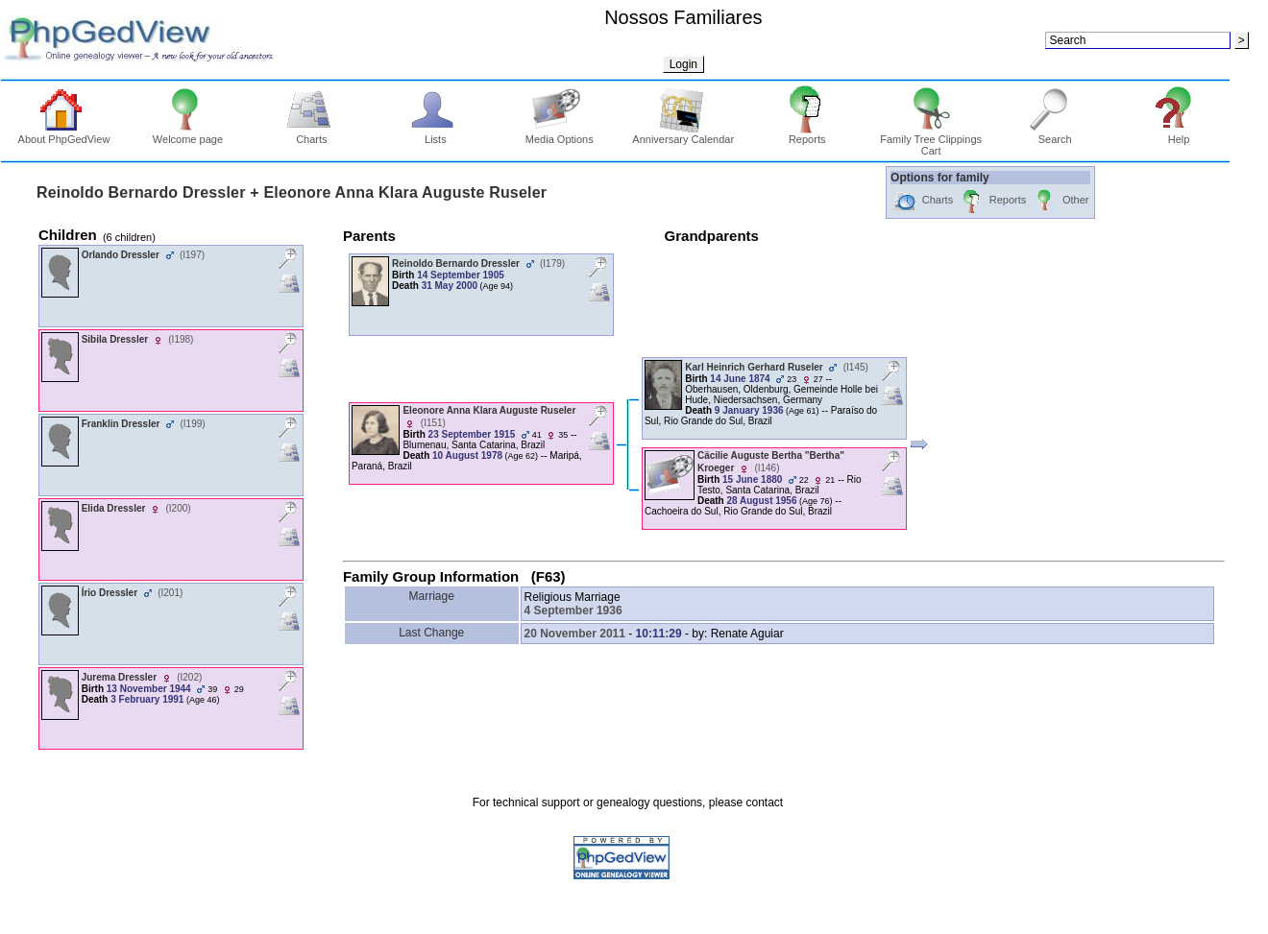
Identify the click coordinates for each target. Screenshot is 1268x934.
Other (1060, 201)
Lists (435, 134)
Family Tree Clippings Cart (931, 140)
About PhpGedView (64, 134)
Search (1055, 134)
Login (683, 64)
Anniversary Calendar (683, 134)
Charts (311, 134)
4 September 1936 (573, 610)
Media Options (559, 134)
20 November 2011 (574, 633)
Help (1179, 134)
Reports (807, 134)
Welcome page (188, 134)
